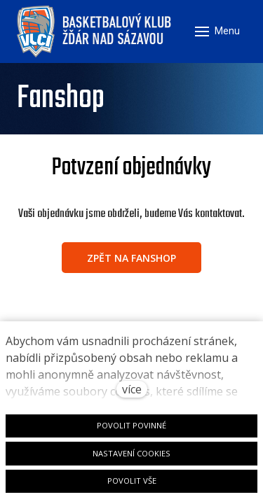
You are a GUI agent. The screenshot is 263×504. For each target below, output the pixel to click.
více (132, 389)
